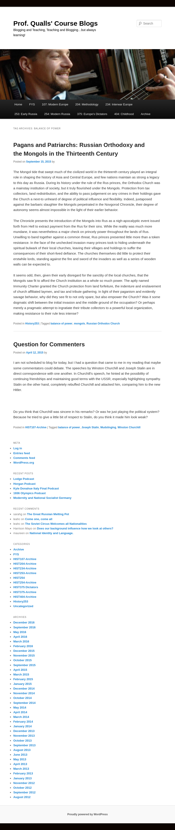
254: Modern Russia (57, 114)
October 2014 (22, 698)
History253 (32, 323)
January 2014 (22, 726)
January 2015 (22, 684)
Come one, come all (38, 519)
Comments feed (24, 458)
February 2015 (23, 679)
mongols (79, 323)
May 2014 (19, 707)
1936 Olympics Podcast (29, 493)
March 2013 (21, 768)
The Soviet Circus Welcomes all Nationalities (55, 523)
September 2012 (24, 792)
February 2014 (23, 721)
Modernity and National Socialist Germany (42, 498)
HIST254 (19, 577)
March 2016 (21, 641)
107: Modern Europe (55, 104)
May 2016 (19, 632)
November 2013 (24, 735)
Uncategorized (23, 606)
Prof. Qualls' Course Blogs (55, 23)
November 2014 (24, 693)
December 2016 (24, 622)
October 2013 (22, 740)
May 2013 (19, 759)
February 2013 (23, 773)
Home (18, 104)
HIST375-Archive (24, 592)
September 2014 (24, 703)
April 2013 (20, 764)
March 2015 (21, 674)
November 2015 (24, 655)
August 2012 (22, 797)
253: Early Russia (25, 114)
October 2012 (22, 787)
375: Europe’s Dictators (92, 114)
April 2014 (20, 712)
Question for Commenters (49, 344)
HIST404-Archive (24, 596)
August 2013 (22, 750)
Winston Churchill (128, 427)
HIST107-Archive (35, 427)
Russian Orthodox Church (103, 323)
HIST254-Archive (24, 582)
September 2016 (24, 627)
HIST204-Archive (24, 563)
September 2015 (24, 665)
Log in (17, 448)
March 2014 (21, 717)
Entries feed (21, 453)
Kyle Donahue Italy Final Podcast (36, 488)
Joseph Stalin (90, 427)
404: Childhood (124, 114)
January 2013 (22, 778)
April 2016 (20, 636)
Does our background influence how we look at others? (75, 528)
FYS (32, 104)
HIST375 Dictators (25, 587)
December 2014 (24, 688)
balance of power (61, 323)
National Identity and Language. (51, 533)
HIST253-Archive (24, 573)
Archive (145, 114)
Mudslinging (108, 427)
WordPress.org (23, 462)
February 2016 (23, 646)
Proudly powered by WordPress (87, 814)
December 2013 (24, 731)
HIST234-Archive (24, 568)
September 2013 (24, 745)
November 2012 (24, 783)
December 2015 (24, 650)
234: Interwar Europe (118, 104)
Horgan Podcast (24, 483)
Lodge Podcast (23, 479)
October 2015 (22, 660)
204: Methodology (86, 104)
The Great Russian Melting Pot (48, 514)
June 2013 (20, 754)
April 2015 (20, 669)
